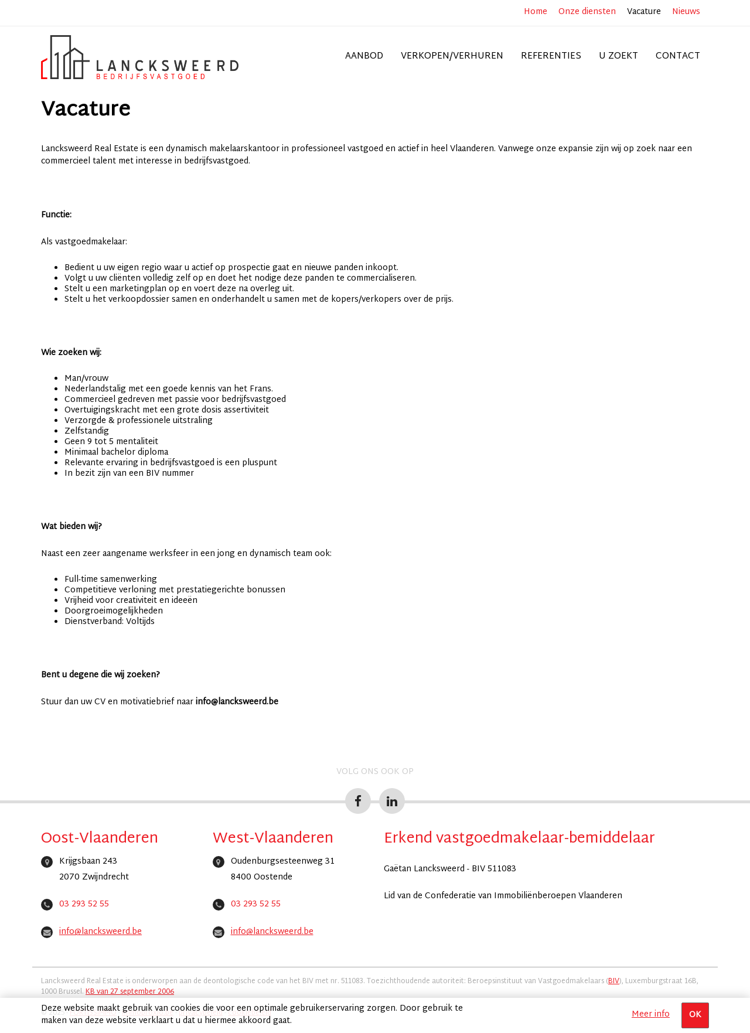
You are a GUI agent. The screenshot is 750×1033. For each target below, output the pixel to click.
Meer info (651, 1015)
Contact (678, 56)
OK (695, 1015)
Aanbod (364, 56)
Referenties (551, 56)
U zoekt (618, 56)
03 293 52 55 (84, 904)
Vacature (644, 12)
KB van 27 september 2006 (130, 992)
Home (535, 12)
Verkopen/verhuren (452, 56)
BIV (613, 981)
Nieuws (686, 12)
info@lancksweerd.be (100, 932)
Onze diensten (587, 12)
